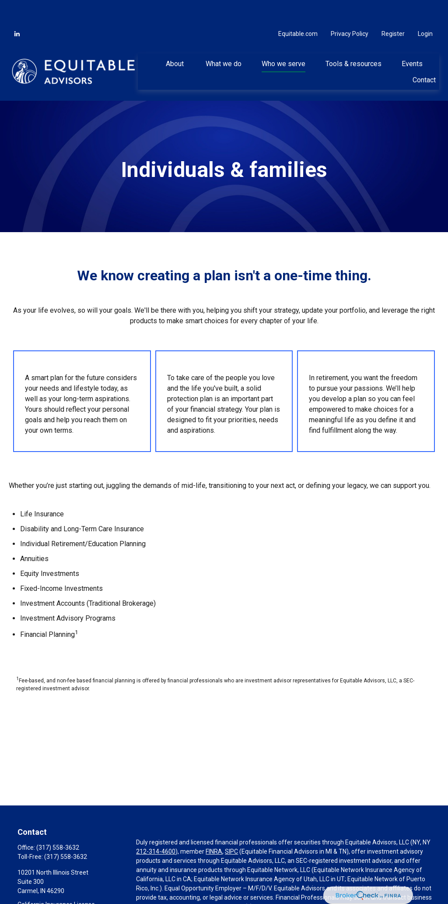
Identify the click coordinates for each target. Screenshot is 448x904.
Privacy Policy (349, 8)
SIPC (231, 826)
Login (425, 8)
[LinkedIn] (17, 9)
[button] (175, 38)
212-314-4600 (155, 826)
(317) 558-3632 (57, 822)
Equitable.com (298, 8)
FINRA (214, 826)
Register (393, 8)
